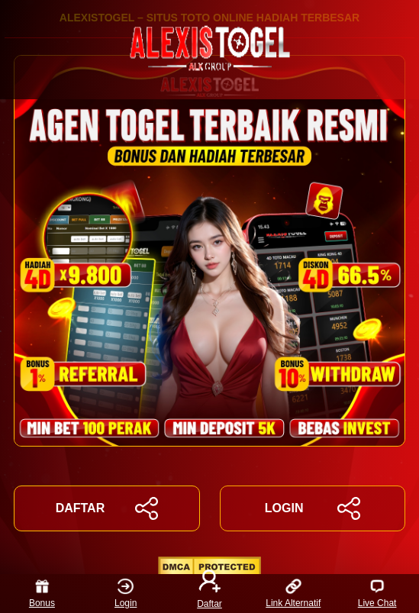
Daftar (210, 593)
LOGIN (312, 508)
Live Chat (377, 593)
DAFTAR (107, 508)
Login (125, 593)
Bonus (42, 593)
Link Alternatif (293, 593)
